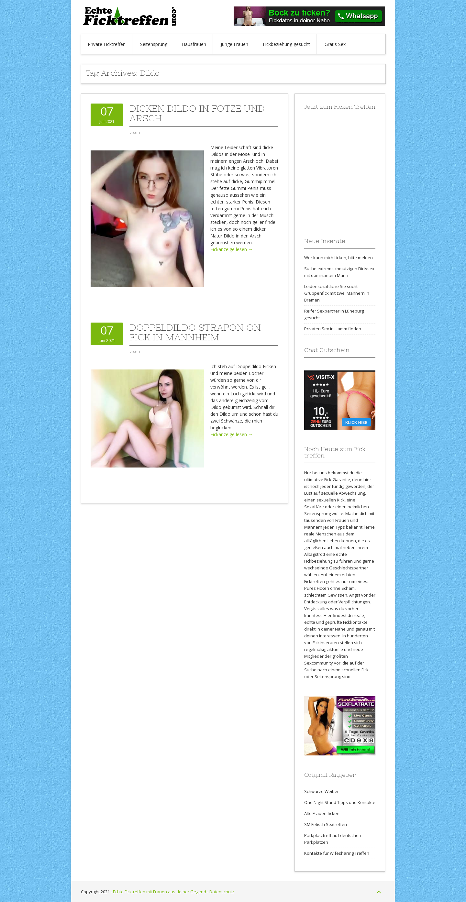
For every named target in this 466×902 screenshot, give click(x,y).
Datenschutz (221, 892)
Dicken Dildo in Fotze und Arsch (197, 113)
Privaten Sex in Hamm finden (332, 329)
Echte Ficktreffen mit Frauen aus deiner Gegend (159, 892)
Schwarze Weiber (321, 791)
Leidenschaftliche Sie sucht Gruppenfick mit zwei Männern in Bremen (336, 293)
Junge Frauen (234, 44)
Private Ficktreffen (107, 44)
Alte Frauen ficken (321, 813)
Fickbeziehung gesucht (286, 44)
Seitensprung (153, 44)
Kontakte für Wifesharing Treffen (336, 853)
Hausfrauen (194, 44)
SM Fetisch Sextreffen (325, 824)
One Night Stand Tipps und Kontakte (339, 802)
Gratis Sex (335, 44)
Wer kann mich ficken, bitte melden (338, 257)
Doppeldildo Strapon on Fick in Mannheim (195, 332)
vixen (134, 132)
